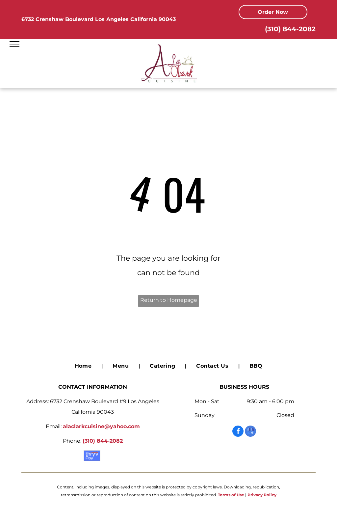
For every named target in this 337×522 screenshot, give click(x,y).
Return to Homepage (168, 300)
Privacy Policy (261, 494)
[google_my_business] (250, 432)
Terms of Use (231, 494)
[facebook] (238, 432)
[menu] (14, 44)
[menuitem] (84, 366)
